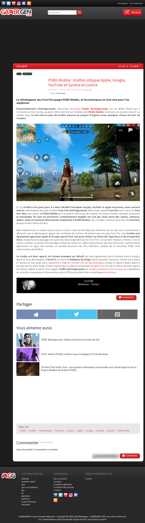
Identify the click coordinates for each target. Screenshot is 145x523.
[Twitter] (9, 3)
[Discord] (24, 3)
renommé (89, 108)
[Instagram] (19, 3)
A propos (57, 481)
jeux (23, 484)
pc (23, 493)
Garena (110, 430)
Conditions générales (63, 484)
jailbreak (25, 478)
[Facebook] (3, 3)
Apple (80, 430)
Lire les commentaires (105, 455)
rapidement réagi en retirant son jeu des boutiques (76, 262)
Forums (88, 478)
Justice (70, 430)
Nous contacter (60, 478)
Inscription (123, 3)
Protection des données (64, 487)
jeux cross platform (30, 487)
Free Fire (59, 430)
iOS (19, 74)
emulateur (26, 504)
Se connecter (136, 3)
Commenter (128, 297)
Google (89, 430)
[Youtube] (14, 3)
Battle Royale (45, 430)
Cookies (57, 490)
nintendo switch (28, 481)
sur (110, 272)
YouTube (100, 430)
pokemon (26, 498)
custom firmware (29, 501)
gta (23, 490)
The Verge (60, 93)
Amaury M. (87, 89)
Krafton (32, 430)
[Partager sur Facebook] (36, 315)
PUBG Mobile (123, 430)
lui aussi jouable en (106, 269)
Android (27, 74)
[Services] (29, 3)
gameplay (26, 496)
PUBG (23, 430)
